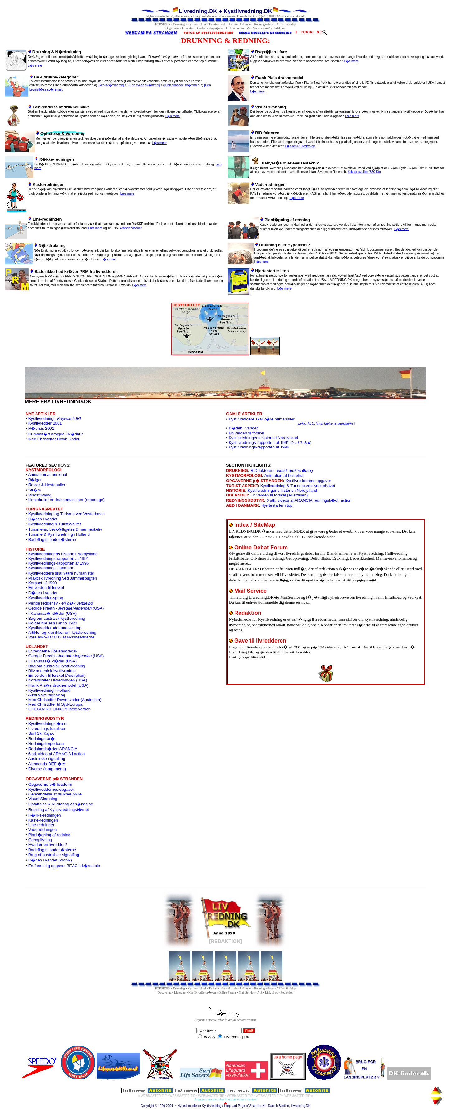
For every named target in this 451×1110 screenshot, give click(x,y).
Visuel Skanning (42, 798)
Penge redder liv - (60, 603)
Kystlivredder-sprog (45, 597)
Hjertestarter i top (276, 505)
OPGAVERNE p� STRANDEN (254, 480)
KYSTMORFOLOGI (244, 475)
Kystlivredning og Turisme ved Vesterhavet (66, 513)
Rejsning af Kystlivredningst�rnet (58, 809)
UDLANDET (237, 495)
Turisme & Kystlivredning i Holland (59, 534)
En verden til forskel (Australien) (57, 675)
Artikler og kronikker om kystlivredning (62, 632)
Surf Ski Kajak (41, 733)
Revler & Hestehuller (46, 484)
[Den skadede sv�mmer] (182, 85)
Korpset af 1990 (42, 583)
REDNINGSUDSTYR (245, 500)
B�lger (35, 479)
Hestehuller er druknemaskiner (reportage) (66, 499)
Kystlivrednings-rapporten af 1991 (270, 442)
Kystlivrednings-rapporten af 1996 (259, 447)
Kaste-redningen (43, 820)
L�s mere (35, 65)
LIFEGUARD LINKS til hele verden (59, 709)
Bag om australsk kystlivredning (56, 618)
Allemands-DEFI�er (46, 763)
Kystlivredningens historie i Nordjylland (263, 437)
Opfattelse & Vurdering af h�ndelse (60, 804)
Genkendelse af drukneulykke (55, 794)
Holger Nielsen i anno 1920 (52, 623)
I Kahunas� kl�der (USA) (52, 613)
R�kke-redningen (44, 815)
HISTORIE (235, 490)
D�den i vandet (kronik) (50, 860)
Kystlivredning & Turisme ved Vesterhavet (297, 485)
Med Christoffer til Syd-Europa (55, 704)
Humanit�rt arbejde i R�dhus (55, 434)
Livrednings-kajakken (47, 728)
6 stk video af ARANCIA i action (56, 754)
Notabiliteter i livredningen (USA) (57, 680)
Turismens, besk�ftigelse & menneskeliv (65, 529)
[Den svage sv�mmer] (144, 85)
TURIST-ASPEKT (242, 485)
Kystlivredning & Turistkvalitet (54, 524)
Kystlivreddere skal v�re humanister (61, 573)
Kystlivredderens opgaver (308, 480)
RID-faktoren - (281, 470)
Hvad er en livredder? (47, 844)
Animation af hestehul (47, 474)
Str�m (34, 490)
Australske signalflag (46, 695)
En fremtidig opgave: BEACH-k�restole (64, 865)
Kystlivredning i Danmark (50, 568)
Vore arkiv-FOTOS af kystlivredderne (61, 637)
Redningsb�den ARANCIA (53, 749)
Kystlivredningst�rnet (48, 723)
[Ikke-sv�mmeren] (111, 85)
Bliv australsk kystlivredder (52, 670)
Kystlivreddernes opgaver (51, 789)
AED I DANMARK (242, 505)
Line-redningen (41, 825)
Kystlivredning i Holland (49, 690)
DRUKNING (237, 470)
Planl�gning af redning (49, 835)
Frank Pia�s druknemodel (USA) (58, 685)
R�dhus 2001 (41, 428)
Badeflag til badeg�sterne (52, 539)
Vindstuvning (39, 495)
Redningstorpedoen (46, 743)
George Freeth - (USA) (66, 608)
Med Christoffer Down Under (54, 439)
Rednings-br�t (41, 738)
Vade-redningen (42, 829)
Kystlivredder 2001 (45, 423)
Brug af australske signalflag (53, 854)
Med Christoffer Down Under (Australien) (65, 699)
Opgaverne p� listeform (50, 784)
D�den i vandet (243, 428)
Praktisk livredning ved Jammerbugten (62, 578)
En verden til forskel (246, 433)
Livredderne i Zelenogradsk (53, 651)
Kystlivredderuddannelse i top (55, 627)
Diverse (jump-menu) (47, 768)
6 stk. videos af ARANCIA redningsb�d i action (309, 500)
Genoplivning (40, 839)
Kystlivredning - (55, 418)
